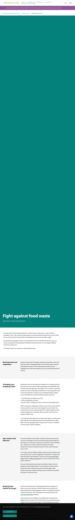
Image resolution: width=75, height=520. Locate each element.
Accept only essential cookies (9, 515)
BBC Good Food (35, 458)
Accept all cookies (9, 511)
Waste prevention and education (29, 3)
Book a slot (24, 2)
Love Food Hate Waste (27, 494)
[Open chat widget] (71, 516)
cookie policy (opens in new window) (43, 506)
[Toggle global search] (65, 3)
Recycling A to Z (40, 2)
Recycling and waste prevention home (11, 13)
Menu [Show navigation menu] (70, 3)
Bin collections (48, 2)
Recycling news (25, 13)
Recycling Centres (31, 2)
